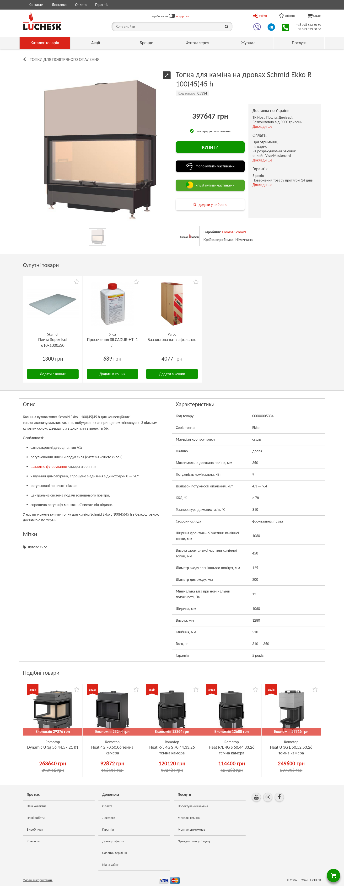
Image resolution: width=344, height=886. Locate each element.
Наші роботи (35, 818)
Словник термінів (114, 853)
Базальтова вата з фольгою (172, 339)
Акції (95, 42)
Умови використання (38, 880)
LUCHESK (315, 880)
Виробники (35, 829)
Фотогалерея (197, 42)
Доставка (59, 4)
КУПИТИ (210, 147)
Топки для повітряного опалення (64, 59)
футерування (56, 466)
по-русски (182, 16)
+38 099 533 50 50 (308, 29)
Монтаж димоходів (191, 829)
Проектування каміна (193, 806)
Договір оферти (113, 841)
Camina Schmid (234, 232)
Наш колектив (37, 806)
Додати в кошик (53, 374)
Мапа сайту (110, 865)
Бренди (147, 42)
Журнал (248, 42)
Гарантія (101, 4)
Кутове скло (37, 547)
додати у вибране (213, 204)
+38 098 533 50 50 (308, 25)
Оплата (81, 4)
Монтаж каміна (189, 818)
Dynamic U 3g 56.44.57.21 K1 (52, 747)
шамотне (38, 466)
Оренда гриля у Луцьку (194, 841)
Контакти (36, 4)
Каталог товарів (45, 42)
